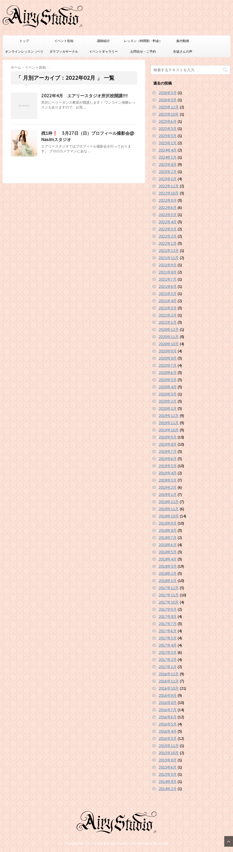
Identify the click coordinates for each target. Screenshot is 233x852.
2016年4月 (168, 731)
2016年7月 (168, 709)
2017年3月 (168, 652)
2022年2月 (168, 236)
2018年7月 (168, 537)
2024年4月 (168, 150)
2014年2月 (168, 788)
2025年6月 (168, 121)
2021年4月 (168, 300)
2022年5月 (168, 214)
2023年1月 (168, 178)
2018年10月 (169, 516)
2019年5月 (168, 465)
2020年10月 (169, 343)
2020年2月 (168, 401)
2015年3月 (168, 774)
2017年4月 (168, 645)
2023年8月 (168, 164)
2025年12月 (169, 107)
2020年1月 (168, 408)
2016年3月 (168, 738)
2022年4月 (168, 222)
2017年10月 (169, 602)
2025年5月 (168, 128)
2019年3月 (168, 480)
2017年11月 (169, 595)
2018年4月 (168, 559)
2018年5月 (168, 552)
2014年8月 (168, 781)
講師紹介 (103, 41)
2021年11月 (169, 257)
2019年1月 (168, 494)
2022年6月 (168, 207)
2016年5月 (168, 724)
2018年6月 (168, 544)
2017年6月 (168, 631)
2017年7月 (168, 623)
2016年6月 (168, 717)
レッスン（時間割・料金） (143, 41)
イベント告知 (63, 41)
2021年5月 (168, 293)
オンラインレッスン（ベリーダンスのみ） (24, 53)
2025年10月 (169, 114)
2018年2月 (168, 573)
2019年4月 (168, 473)
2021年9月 (168, 265)
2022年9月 (168, 200)
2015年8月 (168, 760)
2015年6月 (168, 767)
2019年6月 (168, 458)
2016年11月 (169, 681)
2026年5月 (168, 92)
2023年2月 (168, 171)
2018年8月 (168, 530)
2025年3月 (168, 135)
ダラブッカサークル (63, 51)
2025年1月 (168, 143)
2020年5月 (168, 379)
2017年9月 (168, 609)
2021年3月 (168, 308)
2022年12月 (169, 186)
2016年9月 (168, 695)
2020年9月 (168, 351)
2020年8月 (168, 358)
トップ (24, 41)
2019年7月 (168, 451)
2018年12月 (169, 501)
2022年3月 (168, 229)
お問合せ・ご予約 (143, 51)
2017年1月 (168, 666)
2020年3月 (168, 394)
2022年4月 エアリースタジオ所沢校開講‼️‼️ (84, 95)
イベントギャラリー (103, 51)
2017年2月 (168, 659)
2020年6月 (168, 372)
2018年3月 (168, 566)
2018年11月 (169, 509)
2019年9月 (168, 437)
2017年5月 (168, 638)
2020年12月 (169, 329)
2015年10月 (169, 752)
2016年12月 (169, 674)
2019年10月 (169, 430)
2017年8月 (168, 616)
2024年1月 (168, 157)
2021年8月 (168, 272)
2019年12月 (169, 415)
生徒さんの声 (182, 51)
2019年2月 (168, 487)
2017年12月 (169, 587)
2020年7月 (168, 365)
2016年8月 (168, 702)
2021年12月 (169, 250)
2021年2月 (168, 315)
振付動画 (182, 41)
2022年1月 (168, 243)
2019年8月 (168, 444)
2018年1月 (168, 580)
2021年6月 (168, 286)
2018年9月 (168, 523)
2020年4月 (168, 387)
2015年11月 (169, 745)
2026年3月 (168, 100)
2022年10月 (169, 193)
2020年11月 (169, 336)
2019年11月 (169, 422)
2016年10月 (169, 688)
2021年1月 (168, 322)
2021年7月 (168, 279)
